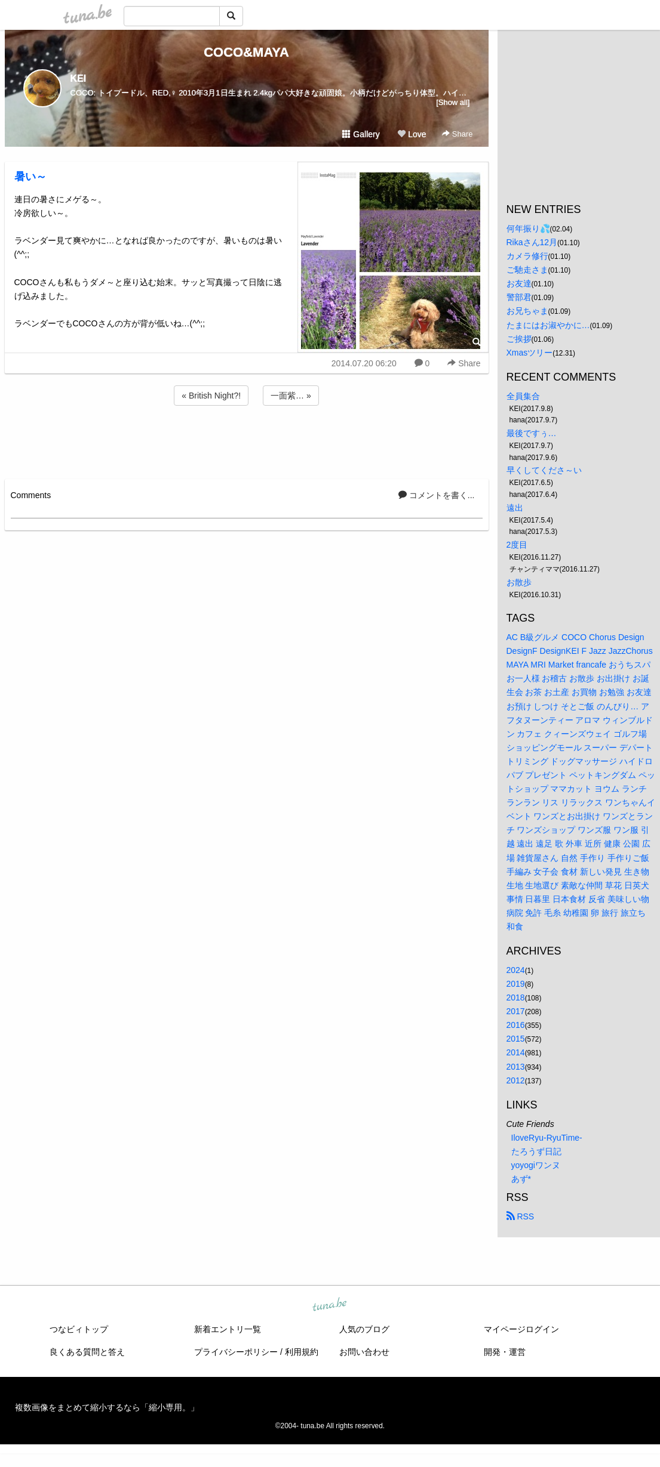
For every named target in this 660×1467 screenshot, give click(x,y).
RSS (520, 1216)
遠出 (514, 507)
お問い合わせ (364, 1352)
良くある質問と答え (87, 1352)
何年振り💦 (528, 228)
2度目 (517, 544)
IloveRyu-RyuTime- (546, 1137)
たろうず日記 (536, 1151)
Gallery (360, 134)
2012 (515, 1080)
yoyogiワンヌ (535, 1165)
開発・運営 (505, 1352)
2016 (515, 1025)
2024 (515, 970)
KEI (78, 78)
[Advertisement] (247, 440)
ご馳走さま (527, 269)
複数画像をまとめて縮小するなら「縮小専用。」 (107, 1407)
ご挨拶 (519, 339)
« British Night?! (211, 395)
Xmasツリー (529, 352)
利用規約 (301, 1352)
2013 (515, 1066)
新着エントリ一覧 (227, 1329)
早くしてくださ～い (544, 470)
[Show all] (452, 102)
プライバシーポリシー (236, 1352)
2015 (515, 1038)
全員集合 (523, 396)
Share (457, 133)
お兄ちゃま (527, 311)
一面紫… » (291, 395)
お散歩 (519, 582)
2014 (515, 1052)
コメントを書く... (436, 495)
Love (411, 134)
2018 (515, 997)
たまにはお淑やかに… (548, 325)
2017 (515, 1011)
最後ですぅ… (531, 433)
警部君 (519, 297)
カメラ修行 (527, 256)
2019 (515, 984)
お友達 (519, 283)
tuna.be (329, 1305)
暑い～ (30, 177)
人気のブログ (364, 1329)
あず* (521, 1179)
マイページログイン (521, 1329)
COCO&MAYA (246, 52)
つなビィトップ (79, 1329)
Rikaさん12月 (532, 242)
